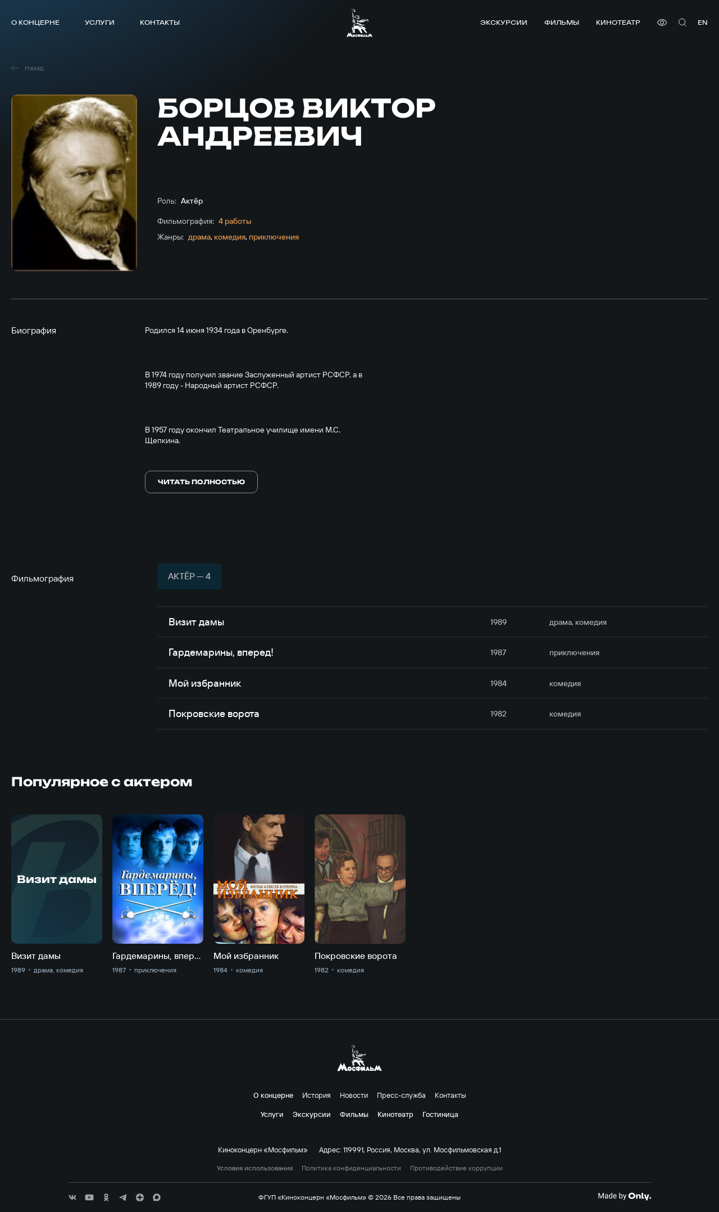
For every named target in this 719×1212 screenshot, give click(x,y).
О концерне (35, 22)
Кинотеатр (618, 22)
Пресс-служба (401, 1095)
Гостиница (440, 1114)
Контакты (160, 22)
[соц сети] (72, 1197)
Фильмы (561, 22)
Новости (354, 1095)
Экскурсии (503, 22)
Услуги (100, 22)
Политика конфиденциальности (351, 1168)
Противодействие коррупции (456, 1168)
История (316, 1095)
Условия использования (255, 1168)
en (703, 22)
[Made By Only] (624, 1196)
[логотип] (359, 23)
